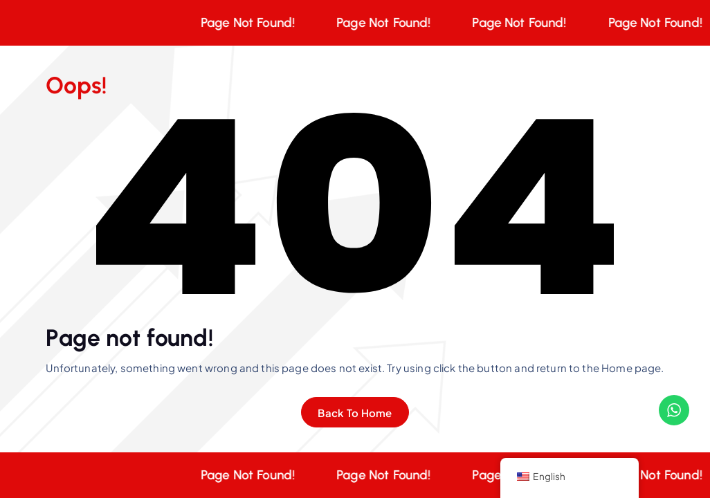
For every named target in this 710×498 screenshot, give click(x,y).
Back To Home (355, 412)
